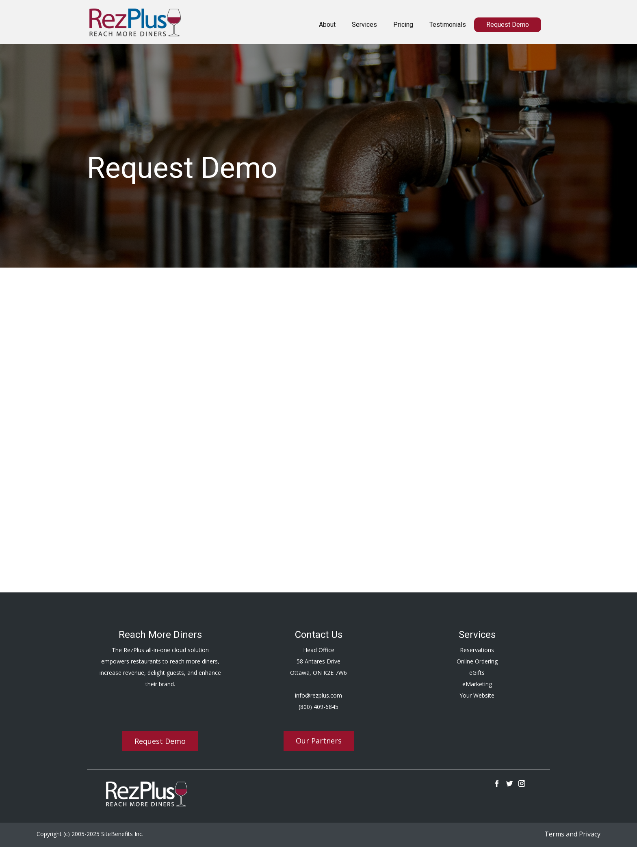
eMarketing (477, 684)
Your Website (476, 695)
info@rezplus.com (318, 695)
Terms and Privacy (572, 834)
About (327, 24)
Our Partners (319, 740)
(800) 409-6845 (318, 707)
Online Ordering (477, 661)
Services (364, 24)
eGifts (477, 672)
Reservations (477, 650)
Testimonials (447, 24)
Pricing (403, 24)
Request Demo (507, 24)
